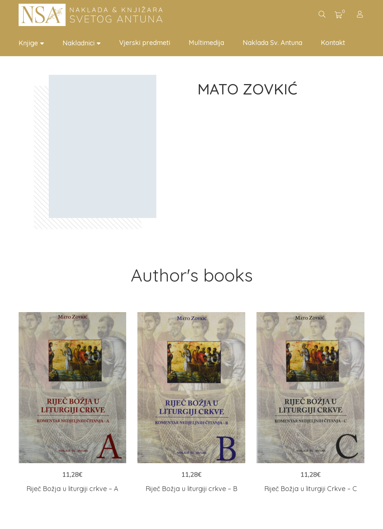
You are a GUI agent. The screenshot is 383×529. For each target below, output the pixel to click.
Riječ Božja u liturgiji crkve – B (191, 488)
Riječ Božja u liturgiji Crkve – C (310, 488)
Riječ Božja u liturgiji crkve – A (72, 488)
